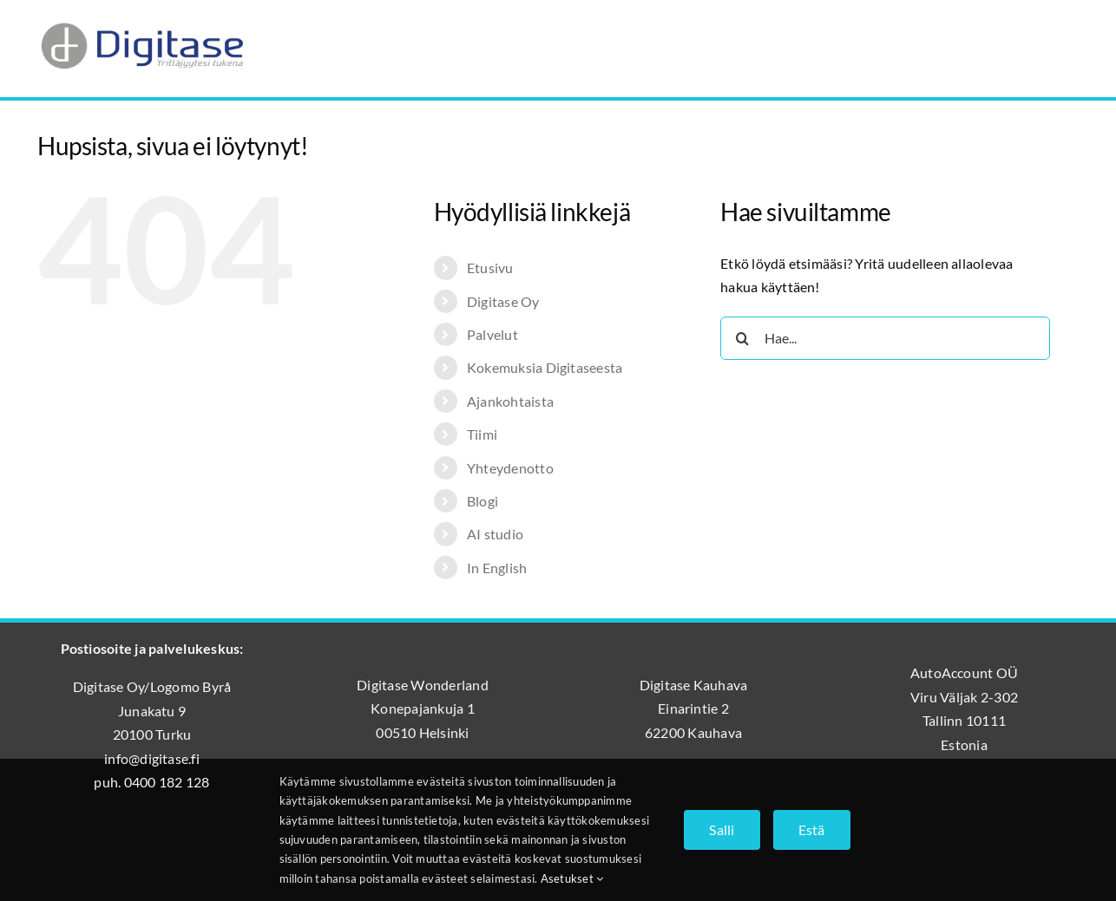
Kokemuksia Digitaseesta (545, 367)
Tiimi (482, 434)
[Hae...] (885, 338)
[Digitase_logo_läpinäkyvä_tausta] (141, 20)
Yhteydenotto (510, 468)
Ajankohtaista (510, 401)
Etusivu (490, 267)
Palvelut (492, 334)
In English (497, 567)
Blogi (482, 501)
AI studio (495, 534)
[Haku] (742, 338)
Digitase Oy (503, 301)
